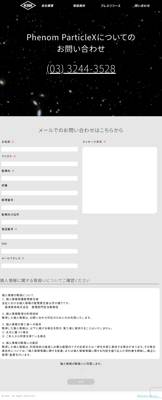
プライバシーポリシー (148, 395)
